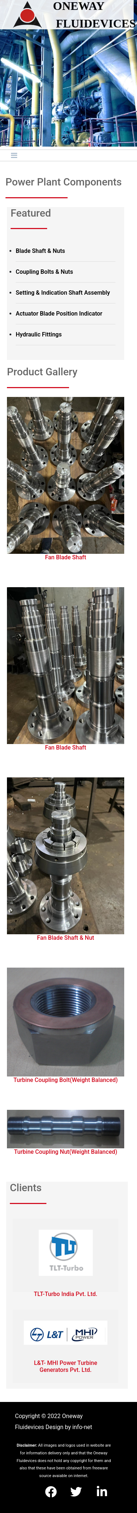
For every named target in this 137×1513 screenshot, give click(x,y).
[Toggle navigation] (14, 155)
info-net (82, 1427)
